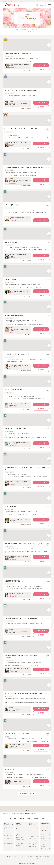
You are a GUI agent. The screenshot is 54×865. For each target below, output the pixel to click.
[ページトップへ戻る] (27, 809)
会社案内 (6, 856)
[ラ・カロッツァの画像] (27, 761)
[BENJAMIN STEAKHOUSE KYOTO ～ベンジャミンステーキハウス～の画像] (27, 459)
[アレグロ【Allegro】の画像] (27, 498)
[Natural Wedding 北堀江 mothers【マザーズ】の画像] (27, 45)
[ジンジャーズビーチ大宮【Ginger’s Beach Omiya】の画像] (27, 82)
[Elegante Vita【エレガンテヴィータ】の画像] (27, 420)
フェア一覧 (41, 65)
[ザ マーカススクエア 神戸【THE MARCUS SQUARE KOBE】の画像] (27, 685)
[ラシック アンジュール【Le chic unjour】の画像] (27, 725)
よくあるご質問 (36, 858)
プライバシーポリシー (23, 856)
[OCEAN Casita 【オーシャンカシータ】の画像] (27, 345)
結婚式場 (22, 813)
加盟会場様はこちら (40, 856)
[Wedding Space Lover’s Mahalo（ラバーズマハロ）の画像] (27, 120)
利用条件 (15, 856)
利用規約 (11, 856)
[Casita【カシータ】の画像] (27, 271)
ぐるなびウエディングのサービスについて (23, 858)
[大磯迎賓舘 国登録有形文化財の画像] (27, 572)
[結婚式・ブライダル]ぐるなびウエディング (11, 813)
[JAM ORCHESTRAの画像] (27, 234)
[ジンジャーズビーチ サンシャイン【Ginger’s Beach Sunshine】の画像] (27, 159)
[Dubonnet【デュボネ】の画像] (27, 196)
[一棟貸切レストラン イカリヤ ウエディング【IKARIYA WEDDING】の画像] (27, 647)
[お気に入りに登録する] (48, 53)
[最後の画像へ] (49, 45)
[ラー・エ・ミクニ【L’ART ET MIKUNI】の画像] (27, 381)
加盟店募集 (47, 856)
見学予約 (41, 69)
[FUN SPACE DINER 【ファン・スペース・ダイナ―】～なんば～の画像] (27, 535)
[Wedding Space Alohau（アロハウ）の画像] (27, 307)
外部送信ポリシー (31, 856)
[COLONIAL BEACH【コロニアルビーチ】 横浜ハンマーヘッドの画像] (27, 610)
